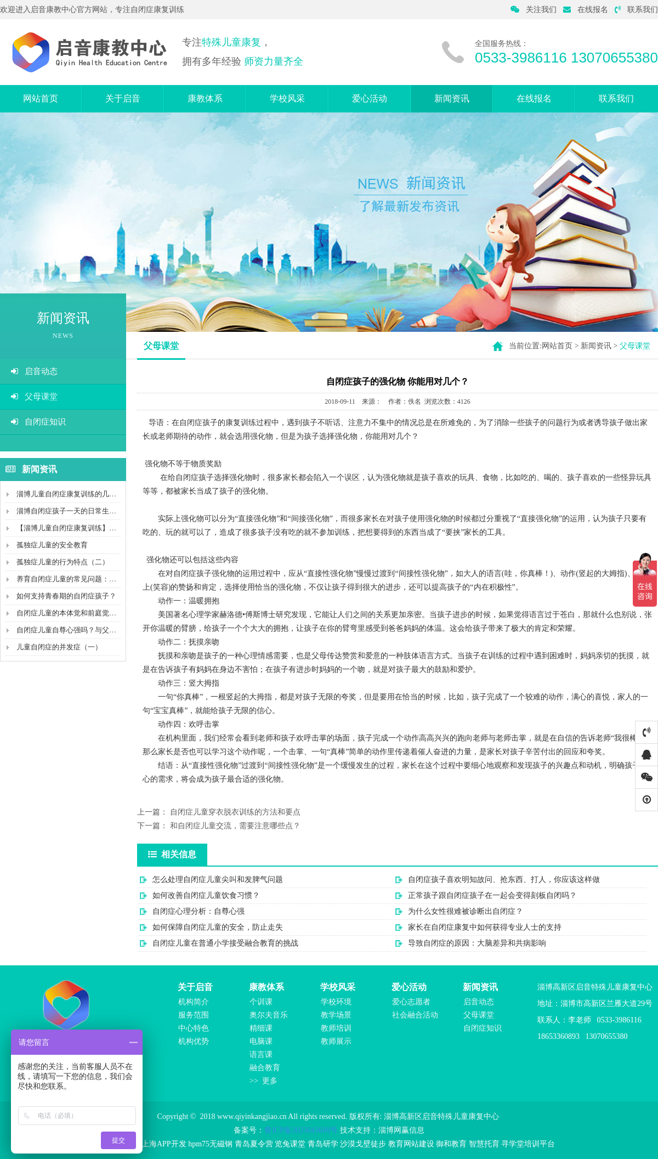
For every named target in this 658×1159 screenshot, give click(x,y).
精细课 (261, 1028)
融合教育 (264, 1068)
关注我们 (533, 9)
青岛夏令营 (254, 1144)
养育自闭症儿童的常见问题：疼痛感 (73, 579)
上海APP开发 (163, 1144)
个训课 (261, 1002)
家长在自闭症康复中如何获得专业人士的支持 (484, 927)
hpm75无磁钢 (210, 1144)
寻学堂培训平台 (528, 1144)
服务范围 (193, 1015)
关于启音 (122, 98)
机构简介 (193, 1002)
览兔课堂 (290, 1144)
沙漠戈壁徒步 (363, 1144)
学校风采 (287, 98)
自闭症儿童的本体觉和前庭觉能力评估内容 (84, 613)
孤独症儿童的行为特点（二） (62, 562)
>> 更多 (263, 1081)
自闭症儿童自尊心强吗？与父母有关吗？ (80, 630)
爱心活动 (369, 98)
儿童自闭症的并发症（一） (59, 647)
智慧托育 (484, 1144)
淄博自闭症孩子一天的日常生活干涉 (73, 511)
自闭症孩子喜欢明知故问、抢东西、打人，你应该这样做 (504, 879)
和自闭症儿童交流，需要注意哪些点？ (235, 826)
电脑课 (261, 1041)
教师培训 (336, 1028)
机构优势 (193, 1041)
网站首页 (40, 98)
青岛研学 (323, 1144)
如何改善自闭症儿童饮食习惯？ (206, 895)
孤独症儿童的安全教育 (52, 545)
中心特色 (193, 1028)
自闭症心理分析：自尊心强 (198, 911)
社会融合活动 (415, 1015)
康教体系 (205, 98)
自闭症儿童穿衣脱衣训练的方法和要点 (235, 812)
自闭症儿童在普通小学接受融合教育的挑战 (225, 943)
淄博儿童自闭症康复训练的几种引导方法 (80, 494)
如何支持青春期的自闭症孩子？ (66, 596)
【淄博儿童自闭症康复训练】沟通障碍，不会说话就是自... (108, 528)
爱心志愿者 (411, 1002)
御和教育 (451, 1144)
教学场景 (336, 1015)
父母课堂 (34, 396)
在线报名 (585, 9)
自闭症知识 (38, 421)
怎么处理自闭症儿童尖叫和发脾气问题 (217, 879)
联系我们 (636, 9)
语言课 (261, 1054)
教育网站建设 (411, 1144)
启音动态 (34, 371)
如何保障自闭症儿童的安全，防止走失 (217, 927)
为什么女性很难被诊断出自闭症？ (465, 911)
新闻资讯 (451, 98)
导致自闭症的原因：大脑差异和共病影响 (477, 943)
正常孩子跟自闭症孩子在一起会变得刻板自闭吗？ (492, 895)
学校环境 (336, 1002)
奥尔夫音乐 (268, 1015)
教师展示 (336, 1041)
